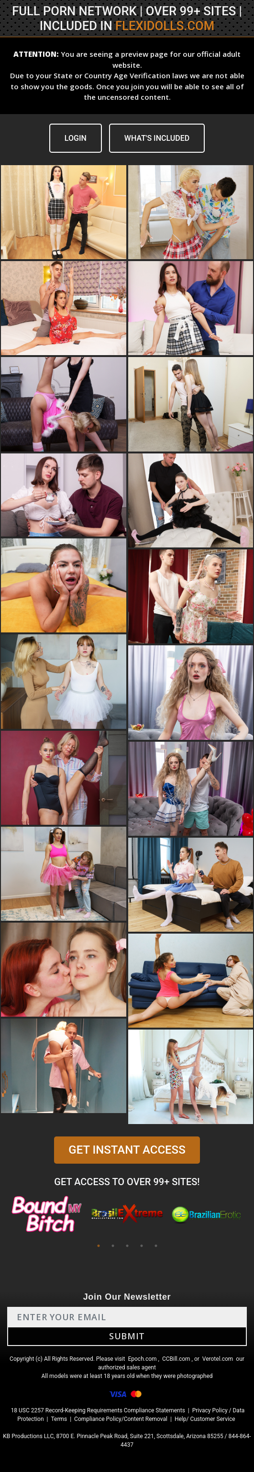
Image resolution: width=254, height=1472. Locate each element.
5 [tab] (156, 1246)
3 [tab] (127, 1246)
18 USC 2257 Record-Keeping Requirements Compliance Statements (98, 1410)
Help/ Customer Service (205, 1419)
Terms (59, 1419)
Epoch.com (142, 1359)
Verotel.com (217, 1359)
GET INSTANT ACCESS (126, 1150)
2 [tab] (113, 1246)
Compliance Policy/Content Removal (120, 1419)
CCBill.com (176, 1359)
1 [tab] (98, 1246)
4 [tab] (141, 1246)
